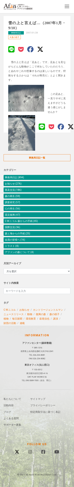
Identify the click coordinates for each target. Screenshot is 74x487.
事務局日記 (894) (14, 177)
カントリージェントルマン (48, 309)
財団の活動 (10, 323)
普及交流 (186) (13, 189)
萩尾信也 (44, 318)
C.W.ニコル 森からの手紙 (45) (21, 221)
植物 (6, 318)
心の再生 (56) (12, 208)
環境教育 (31, 318)
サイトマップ (37, 399)
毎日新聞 (17, 318)
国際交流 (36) (12, 227)
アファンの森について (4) (19, 252)
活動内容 (9, 405)
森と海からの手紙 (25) (17, 233)
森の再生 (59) (12, 196)
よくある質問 (11, 418)
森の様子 (15, 37)
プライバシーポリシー (42, 405)
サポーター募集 (12, 424)
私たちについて (12, 399)
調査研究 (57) (12, 202)
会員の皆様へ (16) (15, 239)
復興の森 (41, 314)
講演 (55, 318)
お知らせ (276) (13, 183)
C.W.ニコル (10, 309)
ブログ (7, 411)
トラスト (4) (12, 245)
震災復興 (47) (12, 214)
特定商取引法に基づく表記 (45, 411)
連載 (22, 323)
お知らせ (24, 309)
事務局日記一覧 (37, 157)
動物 (29, 314)
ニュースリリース (14, 314)
